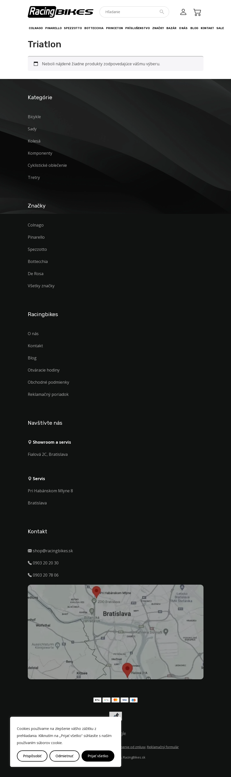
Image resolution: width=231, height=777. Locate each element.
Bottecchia (94, 28)
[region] (65, 742)
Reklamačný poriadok (48, 394)
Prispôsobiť (32, 755)
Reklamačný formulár (163, 747)
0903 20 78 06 (46, 575)
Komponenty (40, 153)
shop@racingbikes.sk (53, 551)
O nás (183, 28)
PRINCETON (114, 28)
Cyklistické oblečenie (47, 165)
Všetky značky (41, 286)
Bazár (171, 28)
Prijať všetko (98, 755)
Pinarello (53, 28)
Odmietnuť (64, 755)
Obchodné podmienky (48, 382)
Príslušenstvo (137, 28)
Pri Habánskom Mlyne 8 (50, 491)
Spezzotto (73, 28)
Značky (158, 28)
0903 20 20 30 (46, 563)
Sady (32, 129)
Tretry (34, 177)
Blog (194, 28)
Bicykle (34, 116)
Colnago (36, 28)
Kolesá (34, 141)
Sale (220, 28)
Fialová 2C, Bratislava (48, 454)
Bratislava (37, 503)
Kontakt (207, 28)
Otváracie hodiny (44, 370)
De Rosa (35, 273)
